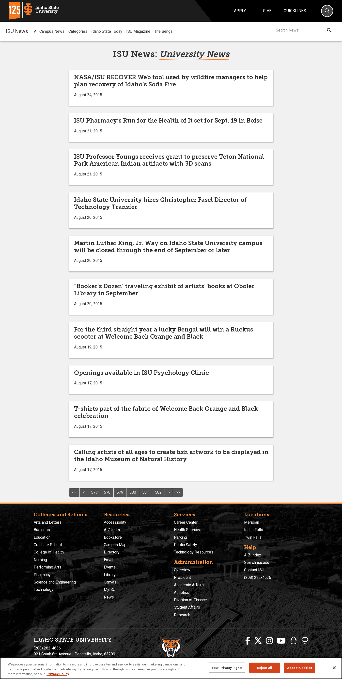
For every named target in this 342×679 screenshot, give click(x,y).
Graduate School (48, 544)
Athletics (181, 592)
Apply (240, 10)
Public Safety (185, 544)
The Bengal (163, 31)
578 (107, 492)
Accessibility (115, 522)
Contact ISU (254, 570)
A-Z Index (112, 529)
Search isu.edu (256, 562)
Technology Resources (193, 552)
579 (120, 492)
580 (132, 492)
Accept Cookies (299, 667)
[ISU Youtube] (281, 641)
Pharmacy (42, 574)
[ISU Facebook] (247, 641)
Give (267, 10)
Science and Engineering (55, 582)
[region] (171, 668)
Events (110, 567)
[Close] (334, 667)
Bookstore (113, 537)
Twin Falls (253, 537)
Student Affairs (187, 607)
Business (42, 529)
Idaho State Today (106, 31)
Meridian (251, 522)
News (109, 597)
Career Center (186, 522)
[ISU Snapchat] (293, 641)
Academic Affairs (189, 585)
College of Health (49, 552)
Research (182, 615)
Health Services (187, 529)
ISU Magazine (138, 31)
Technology (43, 589)
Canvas (110, 582)
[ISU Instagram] (269, 641)
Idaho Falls (253, 529)
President (182, 577)
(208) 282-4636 (257, 577)
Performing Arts (47, 567)
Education (42, 537)
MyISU (109, 589)
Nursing (40, 559)
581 (145, 492)
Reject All (264, 667)
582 (158, 492)
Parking (180, 537)
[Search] (327, 11)
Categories (77, 31)
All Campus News (49, 31)
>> (178, 492)
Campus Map (115, 544)
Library (110, 574)
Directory (112, 552)
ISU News (17, 31)
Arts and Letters (48, 522)
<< (74, 492)
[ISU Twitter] (258, 641)
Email (108, 559)
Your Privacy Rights (226, 667)
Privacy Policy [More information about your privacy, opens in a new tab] (58, 674)
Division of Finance (190, 600)
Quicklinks (295, 10)
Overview (182, 570)
